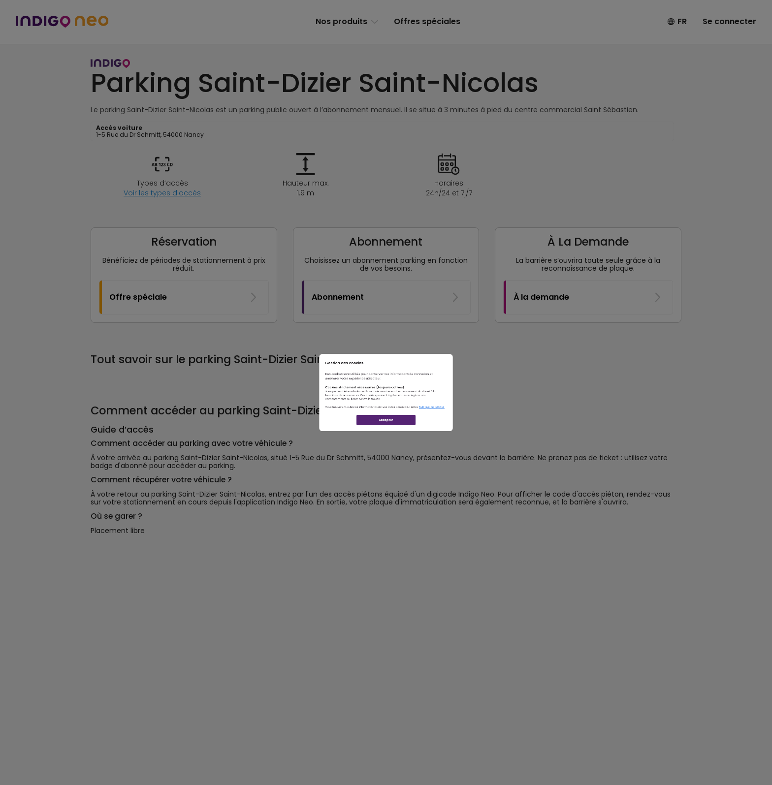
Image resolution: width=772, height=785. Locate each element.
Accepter (386, 465)
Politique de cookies (507, 431)
